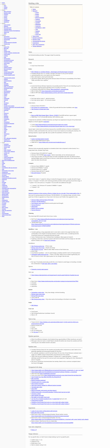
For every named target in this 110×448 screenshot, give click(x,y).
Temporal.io (6, 133)
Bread (5, 50)
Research (35, 11)
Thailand (6, 156)
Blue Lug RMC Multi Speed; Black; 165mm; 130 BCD (44, 115)
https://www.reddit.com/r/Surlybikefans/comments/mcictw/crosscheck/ (50, 416)
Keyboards (4, 179)
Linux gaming (5, 191)
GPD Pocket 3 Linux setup (8, 170)
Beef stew (6, 48)
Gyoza (5, 64)
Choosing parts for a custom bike (40, 382)
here (76, 107)
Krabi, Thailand (7, 150)
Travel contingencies (8, 157)
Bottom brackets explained (38, 380)
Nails (3, 198)
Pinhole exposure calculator (10, 42)
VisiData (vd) (7, 139)
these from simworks (49, 240)
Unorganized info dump (39, 41)
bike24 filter (34, 206)
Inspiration (46, 121)
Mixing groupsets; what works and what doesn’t (44, 390)
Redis (5, 128)
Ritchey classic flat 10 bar (37, 248)
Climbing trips (7, 145)
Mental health (5, 194)
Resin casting (5, 207)
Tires (36, 29)
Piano (5, 41)
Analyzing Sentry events (9, 78)
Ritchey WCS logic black (37, 296)
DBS (3, 164)
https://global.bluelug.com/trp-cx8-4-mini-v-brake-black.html (57, 92)
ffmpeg (5, 94)
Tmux (5, 135)
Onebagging (5, 200)
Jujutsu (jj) (6, 113)
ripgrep (5, 129)
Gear (3, 169)
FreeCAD (6, 100)
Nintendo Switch (8, 29)
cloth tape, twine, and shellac (49, 263)
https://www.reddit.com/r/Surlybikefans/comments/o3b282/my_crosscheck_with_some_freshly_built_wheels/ (60, 419)
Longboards (6, 20)
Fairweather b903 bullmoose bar (39, 254)
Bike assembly (35, 378)
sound (48, 155)
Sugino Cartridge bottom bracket (40, 139)
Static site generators (7, 210)
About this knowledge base (8, 160)
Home (3, 2)
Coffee (3, 163)
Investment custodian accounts (9, 178)
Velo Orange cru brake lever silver (40, 109)
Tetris (5, 33)
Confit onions (7, 54)
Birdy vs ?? (34, 430)
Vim (5, 136)
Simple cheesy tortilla (9, 72)
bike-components (55, 89)
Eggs (5, 57)
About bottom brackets (37, 383)
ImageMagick (7, 108)
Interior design (5, 176)
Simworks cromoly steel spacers (39, 269)
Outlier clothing (5, 201)
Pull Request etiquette (9, 123)
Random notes (36, 39)
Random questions (37, 38)
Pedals (37, 33)
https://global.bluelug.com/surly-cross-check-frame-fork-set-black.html (62, 375)
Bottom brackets (39, 17)
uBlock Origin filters (6, 215)
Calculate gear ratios (36, 387)
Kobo (3, 181)
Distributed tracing (8, 88)
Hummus (6, 66)
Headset (37, 31)
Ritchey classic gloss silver (38, 294)
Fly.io (5, 97)
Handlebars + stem (40, 27)
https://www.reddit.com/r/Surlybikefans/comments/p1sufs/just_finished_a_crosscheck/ (54, 372)
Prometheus (7, 122)
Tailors (3, 212)
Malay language (5, 192)
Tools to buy (36, 36)
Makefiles (6, 116)
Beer (3, 161)
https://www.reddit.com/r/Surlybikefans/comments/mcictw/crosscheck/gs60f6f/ (52, 423)
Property (4, 204)
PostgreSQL (6, 119)
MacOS (5, 114)
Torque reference (37, 46)
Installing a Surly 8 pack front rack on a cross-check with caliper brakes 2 (50, 404)
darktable (6, 83)
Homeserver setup (6, 173)
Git (4, 101)
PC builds (4, 203)
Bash (5, 82)
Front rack (38, 34)
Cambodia (6, 144)
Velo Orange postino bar (37, 246)
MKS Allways (34, 305)
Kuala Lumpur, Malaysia (9, 151)
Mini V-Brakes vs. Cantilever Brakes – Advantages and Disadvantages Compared (52, 72)
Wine (3, 216)
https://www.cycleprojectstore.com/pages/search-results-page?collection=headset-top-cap (55, 275)
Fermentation (7, 58)
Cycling (5, 16)
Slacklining (6, 22)
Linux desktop (5, 189)
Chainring (37, 26)
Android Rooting (8, 80)
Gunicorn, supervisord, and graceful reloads (14, 107)
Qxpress (4, 206)
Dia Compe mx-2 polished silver (39, 107)
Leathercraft (5, 187)
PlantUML (6, 117)
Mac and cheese (7, 69)
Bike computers (7, 11)
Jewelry (5, 8)
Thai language (5, 213)
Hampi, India (7, 147)
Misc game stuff (7, 27)
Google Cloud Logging (9, 105)
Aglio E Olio (6, 47)
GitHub (5, 104)
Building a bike (7, 13)
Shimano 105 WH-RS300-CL (38, 201)
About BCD (34, 388)
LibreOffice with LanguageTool (9, 188)
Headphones (5, 172)
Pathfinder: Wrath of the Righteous (12, 30)
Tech (5, 132)
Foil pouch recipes (8, 61)
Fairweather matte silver (37, 292)
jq (4, 111)
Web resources (7, 141)
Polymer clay (7, 44)
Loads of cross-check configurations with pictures (44, 411)
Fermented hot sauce (9, 60)
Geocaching (6, 36)
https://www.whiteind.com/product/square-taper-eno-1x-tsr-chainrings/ (56, 126)
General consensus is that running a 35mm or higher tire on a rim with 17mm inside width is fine (54, 193)
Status (34, 9)
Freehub (37, 19)
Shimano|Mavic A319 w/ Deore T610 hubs (42, 200)
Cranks (37, 16)
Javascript (6, 110)
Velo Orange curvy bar (37, 249)
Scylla (5, 131)
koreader (4, 182)
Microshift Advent (36, 173)
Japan (5, 148)
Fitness (5, 17)
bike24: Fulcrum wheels (37, 208)
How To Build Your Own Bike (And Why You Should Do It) (46, 377)
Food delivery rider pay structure (9, 167)
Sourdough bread (8, 73)
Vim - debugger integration (10, 138)
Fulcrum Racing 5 (35, 210)
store (45, 155)
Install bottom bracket (37, 400)
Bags (5, 5)
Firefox (5, 95)
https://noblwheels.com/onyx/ (48, 373)
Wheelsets (38, 24)
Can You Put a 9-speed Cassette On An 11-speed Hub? (45, 399)
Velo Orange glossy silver (38, 299)
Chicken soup (7, 51)
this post (36, 332)
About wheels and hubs (37, 395)
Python (5, 125)
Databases (6, 85)
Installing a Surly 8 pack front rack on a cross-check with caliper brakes (49, 402)
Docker (5, 89)
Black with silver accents (37, 412)
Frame (37, 12)
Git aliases (6, 103)
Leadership (4, 185)
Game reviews (7, 24)
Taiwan (5, 154)
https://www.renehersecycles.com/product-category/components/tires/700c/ (58, 281)
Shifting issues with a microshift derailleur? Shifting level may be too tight (50, 392)
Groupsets (38, 21)
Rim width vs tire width (37, 397)
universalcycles (64, 89)
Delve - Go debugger (8, 86)
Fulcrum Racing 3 (35, 205)
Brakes (37, 14)
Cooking (6, 55)
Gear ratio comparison (38, 44)
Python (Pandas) (7, 126)
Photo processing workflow (10, 38)
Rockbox (4, 209)
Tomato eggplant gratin (9, 75)
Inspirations (36, 43)
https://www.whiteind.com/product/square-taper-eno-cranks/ (51, 124)
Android (6, 79)
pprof (5, 120)
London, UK (6, 153)
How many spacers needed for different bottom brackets (46, 385)
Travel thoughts (7, 159)
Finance (4, 166)
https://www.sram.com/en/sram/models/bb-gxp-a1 (52, 142)
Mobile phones (5, 197)
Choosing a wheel (36, 394)
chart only (46, 397)
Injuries (5, 19)
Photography (7, 39)
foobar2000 (6, 98)
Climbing (6, 14)
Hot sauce (4, 175)
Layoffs (3, 184)
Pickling (6, 70)
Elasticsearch (7, 92)
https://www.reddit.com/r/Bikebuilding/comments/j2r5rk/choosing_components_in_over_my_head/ (57, 370)
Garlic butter (7, 63)
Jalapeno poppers (8, 67)
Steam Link (6, 32)
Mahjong (6, 26)
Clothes (5, 7)
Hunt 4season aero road (37, 203)
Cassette (37, 22)
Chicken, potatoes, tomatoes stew (11, 52)
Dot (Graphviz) (7, 91)
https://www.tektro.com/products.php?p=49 (53, 91)
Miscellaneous (5, 195)
